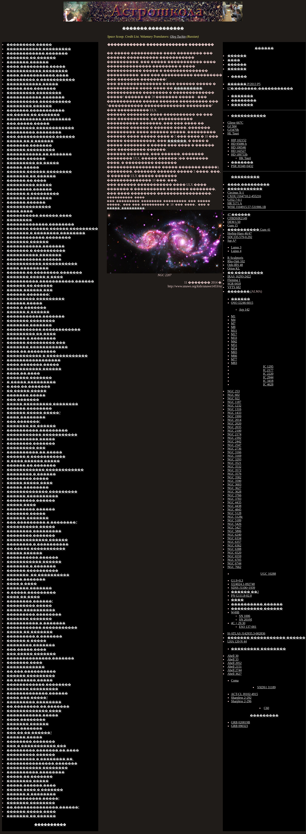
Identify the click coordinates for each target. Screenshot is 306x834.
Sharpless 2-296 (241, 701)
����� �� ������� (30, 632)
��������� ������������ (40, 128)
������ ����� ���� (31, 811)
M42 (234, 341)
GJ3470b (233, 129)
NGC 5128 (234, 513)
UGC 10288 (268, 573)
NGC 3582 (234, 477)
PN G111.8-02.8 (241, 595)
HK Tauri (245, 158)
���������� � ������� (36, 623)
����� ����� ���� (30, 483)
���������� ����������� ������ (50, 281)
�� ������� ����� (30, 680)
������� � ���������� (36, 250)
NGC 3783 (234, 498)
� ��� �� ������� (28, 386)
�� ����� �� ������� (33, 114)
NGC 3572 (234, 470)
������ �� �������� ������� (44, 272)
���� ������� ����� (33, 364)
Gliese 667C (235, 122)
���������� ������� (34, 255)
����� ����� (23, 167)
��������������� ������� (42, 763)
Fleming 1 (233, 280)
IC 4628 (268, 384)
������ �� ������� (31, 465)
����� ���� (21, 504)
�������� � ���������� (38, 544)
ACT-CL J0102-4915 (244, 694)
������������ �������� (39, 237)
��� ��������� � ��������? (42, 522)
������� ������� (29, 145)
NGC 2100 (234, 430)
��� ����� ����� (28, 123)
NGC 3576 (234, 473)
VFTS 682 (234, 287)
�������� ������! (30, 601)
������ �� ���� (26, 180)
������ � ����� (26, 640)
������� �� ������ (31, 57)
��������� (188, 88)
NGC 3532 (234, 466)
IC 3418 (268, 381)
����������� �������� (37, 71)
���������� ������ (32, 557)
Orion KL (233, 268)
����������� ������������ (44, 329)
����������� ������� (36, 97)
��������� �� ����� (33, 163)
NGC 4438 (234, 506)
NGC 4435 (234, 502)
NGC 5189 (234, 520)
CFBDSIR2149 (237, 218)
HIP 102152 (238, 140)
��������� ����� (29, 44)
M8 (233, 327)
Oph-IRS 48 (235, 265)
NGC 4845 (234, 509)
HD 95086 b (239, 143)
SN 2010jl (245, 619)
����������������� (34, 360)
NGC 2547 (234, 445)
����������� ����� (32, 84)
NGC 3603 (234, 484)
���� (233, 60)
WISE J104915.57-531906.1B (246, 207)
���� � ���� (22, 583)
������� (242, 96)
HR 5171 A (234, 203)
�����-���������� (31, 610)
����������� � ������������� (47, 355)
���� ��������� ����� (36, 66)
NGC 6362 (234, 545)
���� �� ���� (23, 373)
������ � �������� (31, 338)
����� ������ (24, 553)
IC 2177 (268, 370)
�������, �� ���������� (38, 575)
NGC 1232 (234, 405)
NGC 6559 (234, 556)
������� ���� (24, 662)
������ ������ (26, 158)
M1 (233, 316)
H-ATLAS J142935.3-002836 (246, 633)
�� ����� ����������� (36, 548)
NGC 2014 (234, 420)
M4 (233, 320)
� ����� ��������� (31, 382)
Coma (235, 680)
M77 (234, 359)
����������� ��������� (39, 49)
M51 (234, 345)
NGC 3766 (234, 495)
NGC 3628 (234, 491)
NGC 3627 (234, 488)
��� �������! (23, 421)
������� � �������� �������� (46, 233)
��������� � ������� (34, 636)
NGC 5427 (234, 527)
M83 (234, 363)
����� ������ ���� (31, 785)
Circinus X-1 (235, 192)
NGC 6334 (234, 538)
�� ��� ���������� (31, 671)
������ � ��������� (33, 193)
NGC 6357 (234, 542)
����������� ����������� (42, 263)
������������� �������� (40, 224)
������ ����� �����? (33, 412)
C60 (266, 708)
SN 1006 (244, 616)
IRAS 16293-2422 (239, 276)
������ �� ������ (30, 285)
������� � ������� (31, 566)
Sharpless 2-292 (241, 697)
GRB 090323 (239, 726)
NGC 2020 (234, 423)
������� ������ (28, 62)
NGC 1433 (234, 412)
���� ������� (24, 728)
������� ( (239, 291)
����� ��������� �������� (42, 404)
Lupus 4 (236, 251)
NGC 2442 (234, 441)
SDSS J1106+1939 (243, 587)
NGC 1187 (234, 402)
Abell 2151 (234, 666)
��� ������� (23, 399)
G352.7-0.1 (234, 199)
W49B (235, 612)
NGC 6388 (234, 549)
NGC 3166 (234, 452)
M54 (234, 348)
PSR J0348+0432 (242, 166)
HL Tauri (233, 133)
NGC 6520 (234, 552)
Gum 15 (232, 225)
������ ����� (24, 303)
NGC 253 (233, 391)
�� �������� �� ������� (38, 706)
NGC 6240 (234, 534)
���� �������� (26, 417)
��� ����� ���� (26, 649)
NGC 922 (233, 398)
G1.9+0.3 (237, 580)
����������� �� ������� (39, 154)
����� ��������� (160, 208)
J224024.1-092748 (243, 584)
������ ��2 (245, 592)
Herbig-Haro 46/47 (239, 233)
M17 (234, 334)
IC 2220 (268, 373)
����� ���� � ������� (35, 789)
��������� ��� (26, 447)
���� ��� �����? (27, 697)
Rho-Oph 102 (236, 261)
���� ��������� (28, 268)
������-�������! (28, 294)
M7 (233, 323)
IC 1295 (268, 366)
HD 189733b (239, 154)
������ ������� (28, 518)
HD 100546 (238, 147)
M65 (234, 352)
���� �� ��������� (31, 351)
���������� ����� (31, 439)
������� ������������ (37, 347)
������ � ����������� (36, 456)
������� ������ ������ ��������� (52, 228)
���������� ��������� (37, 430)
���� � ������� (26, 307)
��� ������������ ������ (41, 136)
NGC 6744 (234, 563)
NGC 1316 (234, 409)
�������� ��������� (34, 531)
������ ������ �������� (39, 171)
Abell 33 (233, 659)
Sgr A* (231, 240)
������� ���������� (153, 28)
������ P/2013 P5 (243, 84)
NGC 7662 (234, 567)
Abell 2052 (234, 663)
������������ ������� (37, 53)
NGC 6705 (234, 559)
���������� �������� (36, 772)
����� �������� (28, 487)
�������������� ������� (40, 658)
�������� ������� (31, 443)
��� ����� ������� (31, 653)
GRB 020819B (240, 722)
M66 (234, 355)
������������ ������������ (45, 469)
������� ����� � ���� (35, 277)
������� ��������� (32, 689)
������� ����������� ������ (266, 637)
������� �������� (31, 320)
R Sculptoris (235, 257)
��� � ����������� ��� (36, 746)
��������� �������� (34, 92)
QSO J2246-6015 (242, 302)
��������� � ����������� (41, 79)
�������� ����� (28, 478)
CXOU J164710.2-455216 (244, 196)
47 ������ (238, 214)
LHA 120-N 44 (237, 641)
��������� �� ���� (31, 334)
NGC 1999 (234, 416)
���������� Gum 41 (248, 229)
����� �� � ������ (30, 141)
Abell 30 (233, 655)
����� (239, 76)
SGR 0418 (234, 283)
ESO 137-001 (247, 626)
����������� (248, 115)
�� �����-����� (27, 390)
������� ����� (26, 395)
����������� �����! (33, 798)
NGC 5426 (234, 524)
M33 (234, 337)
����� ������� (26, 579)
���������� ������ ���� (39, 215)
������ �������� (29, 198)
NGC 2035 (234, 427)
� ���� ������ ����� (33, 461)
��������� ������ (31, 500)
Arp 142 (244, 309)
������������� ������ (37, 540)
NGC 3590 (234, 481)
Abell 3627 (234, 673)
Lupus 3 (236, 247)
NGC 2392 (234, 438)
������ (176, 140)
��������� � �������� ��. (40, 759)
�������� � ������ (31, 474)
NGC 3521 (234, 463)
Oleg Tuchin (178, 36)
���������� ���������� (39, 101)
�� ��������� (245, 272)
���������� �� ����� (34, 452)
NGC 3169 (234, 455)
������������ (26, 667)
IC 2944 (268, 377)
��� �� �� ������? (29, 732)
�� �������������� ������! (43, 807)
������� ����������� (36, 110)
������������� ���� (34, 710)
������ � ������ (28, 312)
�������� (19, 220)
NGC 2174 (234, 434)
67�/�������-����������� (260, 88)
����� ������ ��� (30, 290)
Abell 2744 (234, 670)
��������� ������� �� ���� (43, 750)
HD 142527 (238, 151)
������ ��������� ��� (36, 342)
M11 (234, 330)
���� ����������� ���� (38, 75)
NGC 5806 (234, 531)
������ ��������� (31, 149)
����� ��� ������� (31, 88)
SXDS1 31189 (266, 687)
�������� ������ (29, 106)
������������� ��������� (42, 491)
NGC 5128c (235, 516)
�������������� (29, 206)
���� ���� (20, 211)
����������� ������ (34, 259)
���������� (50, 824)
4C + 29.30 (238, 623)
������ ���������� (32, 496)
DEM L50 (233, 222)
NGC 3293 (234, 459)
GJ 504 (232, 126)
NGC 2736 (234, 448)
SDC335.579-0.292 (239, 237)
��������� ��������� (36, 298)
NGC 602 (233, 394)
